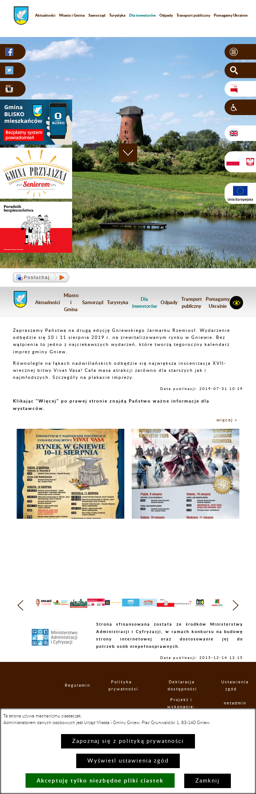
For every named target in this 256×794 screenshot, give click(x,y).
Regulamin (71, 699)
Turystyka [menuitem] (117, 15)
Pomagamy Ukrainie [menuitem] (218, 302)
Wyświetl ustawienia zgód (128, 761)
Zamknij (207, 781)
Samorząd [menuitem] (96, 15)
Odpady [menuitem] (166, 15)
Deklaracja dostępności (182, 699)
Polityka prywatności (121, 699)
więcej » (227, 420)
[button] (240, 52)
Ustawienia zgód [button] (231, 699)
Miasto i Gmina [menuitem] (72, 15)
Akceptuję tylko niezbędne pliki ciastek (100, 780)
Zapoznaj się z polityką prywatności (128, 741)
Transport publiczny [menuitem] (193, 15)
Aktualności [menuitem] (45, 15)
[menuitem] (142, 15)
